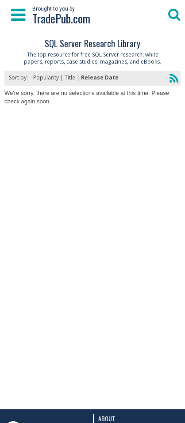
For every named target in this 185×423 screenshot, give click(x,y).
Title (70, 77)
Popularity (46, 77)
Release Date (100, 77)
